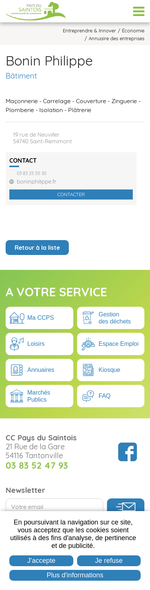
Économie (133, 31)
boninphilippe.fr (36, 181)
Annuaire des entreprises (116, 38)
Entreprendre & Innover (89, 31)
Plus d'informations (75, 575)
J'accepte (41, 560)
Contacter (71, 194)
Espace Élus (120, 11)
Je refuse (109, 560)
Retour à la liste (37, 247)
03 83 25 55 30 (31, 173)
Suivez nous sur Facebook (127, 452)
